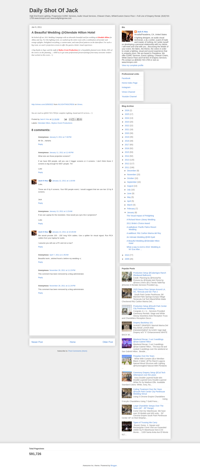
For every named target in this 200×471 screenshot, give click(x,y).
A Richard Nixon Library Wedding (141, 219)
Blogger (114, 465)
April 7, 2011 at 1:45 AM (58, 255)
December (132, 171)
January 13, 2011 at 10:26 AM (64, 232)
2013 (127, 160)
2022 (127, 125)
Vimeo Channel (128, 92)
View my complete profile (132, 65)
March (130, 205)
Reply (40, 144)
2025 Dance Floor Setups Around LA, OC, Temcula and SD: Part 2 (149, 290)
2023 (127, 122)
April (129, 201)
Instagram (126, 87)
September (132, 182)
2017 (127, 145)
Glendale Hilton (44, 123)
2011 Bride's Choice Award (138, 223)
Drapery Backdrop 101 (143, 323)
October (131, 178)
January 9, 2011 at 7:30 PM (60, 137)
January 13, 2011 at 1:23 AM (60, 211)
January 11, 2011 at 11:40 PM (61, 152)
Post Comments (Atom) (77, 351)
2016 (127, 148)
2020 (127, 133)
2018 (127, 141)
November (132, 174)
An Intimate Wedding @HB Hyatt (141, 237)
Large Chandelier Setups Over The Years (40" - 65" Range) (148, 407)
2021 (127, 129)
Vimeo (79, 104)
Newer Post (37, 342)
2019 (127, 137)
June (129, 193)
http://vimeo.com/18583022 (42, 104)
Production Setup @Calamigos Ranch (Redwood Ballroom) (149, 274)
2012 (127, 163)
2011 (127, 167)
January (131, 212)
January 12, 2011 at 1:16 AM (63, 181)
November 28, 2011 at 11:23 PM (62, 270)
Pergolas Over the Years (143, 356)
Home (73, 342)
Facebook (126, 78)
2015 (127, 152)
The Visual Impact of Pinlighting (140, 216)
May (129, 197)
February (131, 208)
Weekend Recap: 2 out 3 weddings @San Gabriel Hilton (148, 340)
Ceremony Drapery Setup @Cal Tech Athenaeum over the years (149, 373)
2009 (127, 259)
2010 (127, 255)
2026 (127, 110)
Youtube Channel (129, 96)
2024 (127, 118)
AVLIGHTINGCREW (66, 104)
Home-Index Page (130, 83)
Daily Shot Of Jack (53, 10)
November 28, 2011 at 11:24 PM (62, 286)
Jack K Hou (43, 181)
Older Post (108, 342)
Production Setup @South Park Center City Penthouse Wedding (150, 307)
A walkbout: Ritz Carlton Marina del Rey (144, 233)
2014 (127, 156)
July (129, 190)
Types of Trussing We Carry (145, 422)
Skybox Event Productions (61, 123)
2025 (127, 114)
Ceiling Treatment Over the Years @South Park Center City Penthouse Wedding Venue (149, 391)
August (130, 186)
